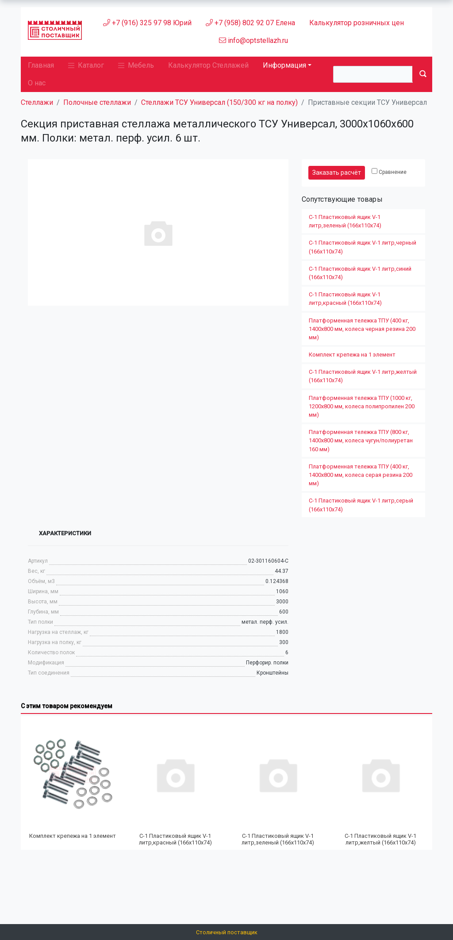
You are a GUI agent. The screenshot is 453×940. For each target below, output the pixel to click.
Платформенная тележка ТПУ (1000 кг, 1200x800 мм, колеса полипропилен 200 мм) (362, 406)
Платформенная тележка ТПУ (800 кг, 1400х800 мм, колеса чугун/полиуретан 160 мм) (361, 440)
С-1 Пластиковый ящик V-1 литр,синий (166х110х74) (360, 272)
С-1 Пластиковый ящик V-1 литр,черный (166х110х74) (362, 246)
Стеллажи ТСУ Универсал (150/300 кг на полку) (219, 102)
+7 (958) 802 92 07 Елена (250, 23)
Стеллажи (37, 102)
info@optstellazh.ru (253, 40)
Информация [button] (284, 65)
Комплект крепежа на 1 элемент (352, 354)
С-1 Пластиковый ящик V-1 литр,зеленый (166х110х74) (345, 221)
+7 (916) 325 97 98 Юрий (147, 23)
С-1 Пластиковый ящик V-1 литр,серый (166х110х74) (361, 504)
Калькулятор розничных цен (356, 23)
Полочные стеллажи (97, 102)
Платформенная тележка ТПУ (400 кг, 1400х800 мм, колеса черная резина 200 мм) (362, 329)
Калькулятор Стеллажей (208, 65)
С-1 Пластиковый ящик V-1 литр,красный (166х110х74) (345, 298)
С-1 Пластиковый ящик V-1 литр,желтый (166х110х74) (363, 376)
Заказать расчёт (336, 172)
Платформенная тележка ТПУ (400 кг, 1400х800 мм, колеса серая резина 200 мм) (360, 475)
